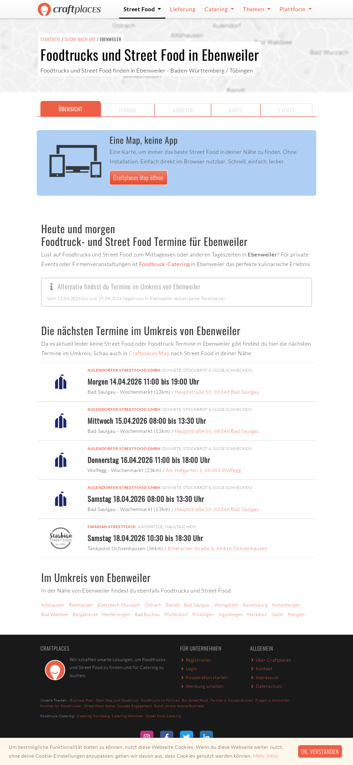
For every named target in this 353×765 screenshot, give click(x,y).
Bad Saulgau (197, 604)
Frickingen (203, 614)
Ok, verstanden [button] (320, 751)
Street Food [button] (140, 9)
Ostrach (153, 604)
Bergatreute (85, 614)
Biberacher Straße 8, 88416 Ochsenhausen (217, 548)
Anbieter (183, 110)
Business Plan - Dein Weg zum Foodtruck (104, 700)
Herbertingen (116, 614)
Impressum (264, 677)
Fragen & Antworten (272, 700)
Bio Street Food (195, 700)
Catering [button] (216, 9)
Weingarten (226, 604)
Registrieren (195, 660)
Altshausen (52, 604)
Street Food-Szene (99, 706)
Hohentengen (286, 604)
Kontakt (261, 668)
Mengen (296, 614)
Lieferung (183, 9)
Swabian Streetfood (112, 526)
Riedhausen (81, 604)
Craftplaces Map (149, 353)
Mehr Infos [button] (265, 756)
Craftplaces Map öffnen (138, 177)
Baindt (173, 604)
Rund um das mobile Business (179, 706)
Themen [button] (254, 9)
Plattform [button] (293, 9)
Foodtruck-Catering (164, 264)
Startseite (50, 39)
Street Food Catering (163, 716)
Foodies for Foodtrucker (61, 706)
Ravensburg (255, 604)
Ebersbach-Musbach (119, 604)
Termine (128, 110)
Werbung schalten (202, 686)
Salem (277, 614)
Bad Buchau (147, 614)
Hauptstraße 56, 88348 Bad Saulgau (217, 392)
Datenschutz (266, 686)
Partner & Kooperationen (231, 700)
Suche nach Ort (80, 39)
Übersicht (71, 109)
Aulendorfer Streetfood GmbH (124, 370)
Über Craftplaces (270, 660)
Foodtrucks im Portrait (160, 700)
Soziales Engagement (134, 706)
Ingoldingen (230, 614)
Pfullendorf (176, 614)
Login (188, 668)
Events (286, 110)
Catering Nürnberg (93, 716)
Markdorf (257, 614)
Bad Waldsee (54, 614)
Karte (236, 110)
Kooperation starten (204, 677)
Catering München (127, 716)
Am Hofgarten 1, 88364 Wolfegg (203, 470)
